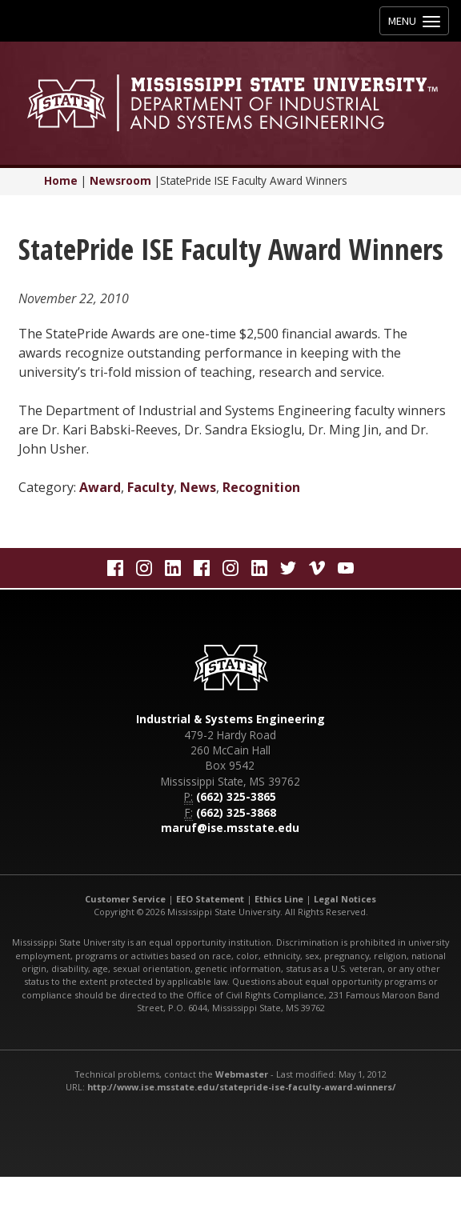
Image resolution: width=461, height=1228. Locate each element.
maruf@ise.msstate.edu (230, 827)
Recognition (261, 487)
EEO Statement (210, 899)
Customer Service (125, 899)
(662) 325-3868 (236, 812)
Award (100, 487)
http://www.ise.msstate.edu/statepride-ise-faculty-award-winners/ (241, 1087)
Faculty (150, 487)
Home (61, 180)
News (198, 487)
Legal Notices (345, 899)
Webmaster (241, 1074)
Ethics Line (279, 899)
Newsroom (120, 180)
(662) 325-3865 (236, 796)
